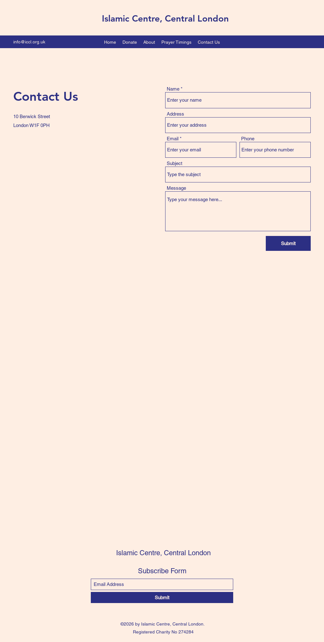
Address (175, 113)
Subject (174, 163)
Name (173, 88)
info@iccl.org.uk (29, 41)
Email (172, 138)
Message (176, 188)
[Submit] (288, 243)
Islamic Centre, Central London (165, 18)
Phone (247, 138)
